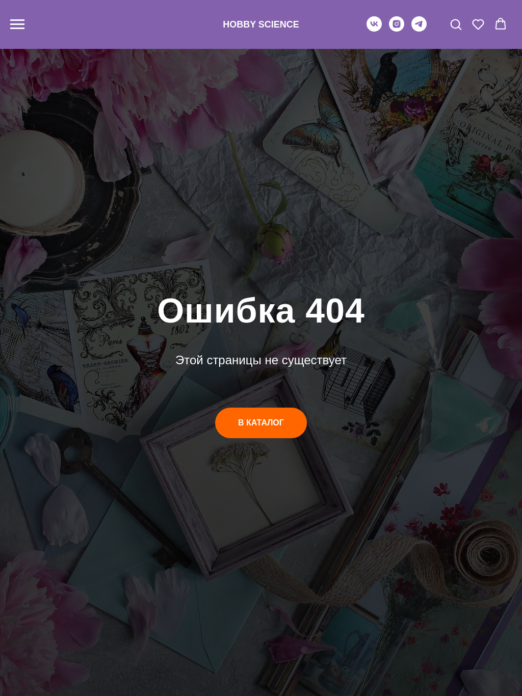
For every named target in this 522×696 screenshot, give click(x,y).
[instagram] (396, 28)
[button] (456, 24)
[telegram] (419, 28)
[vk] (374, 28)
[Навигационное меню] (17, 24)
